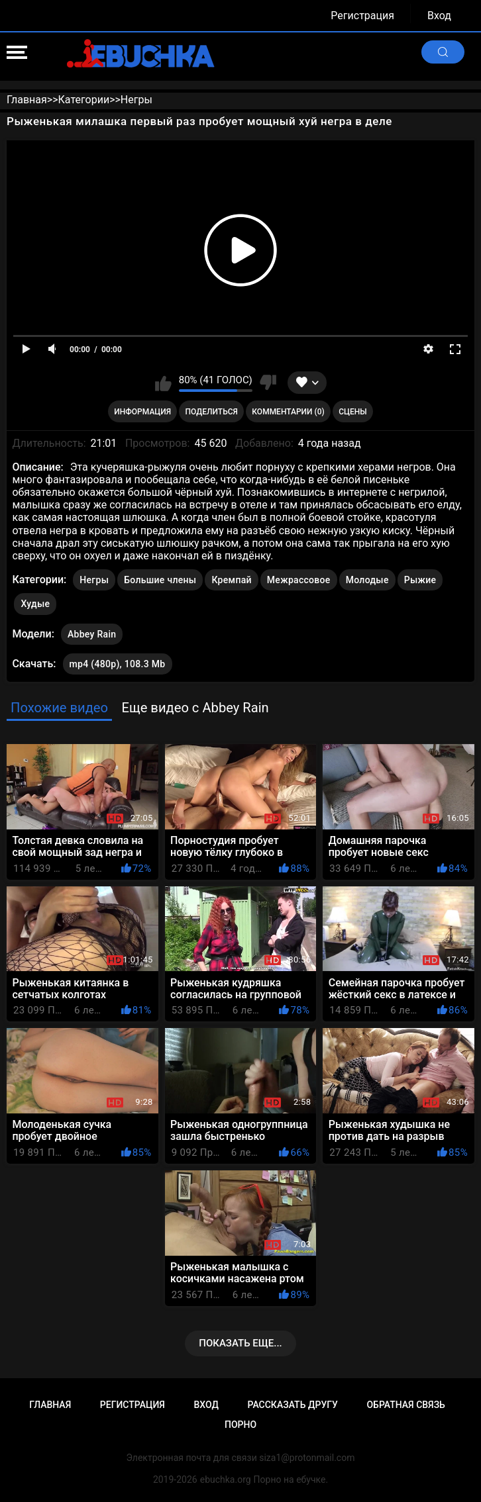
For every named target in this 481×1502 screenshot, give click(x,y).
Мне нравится (163, 382)
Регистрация (362, 15)
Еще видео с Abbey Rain (194, 708)
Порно (240, 1424)
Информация (142, 411)
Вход (439, 15)
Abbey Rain (92, 631)
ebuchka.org (225, 1479)
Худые (35, 603)
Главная (50, 1404)
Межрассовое (299, 580)
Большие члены (160, 580)
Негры (94, 580)
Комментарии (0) (288, 411)
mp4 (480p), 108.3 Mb (118, 664)
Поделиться (212, 411)
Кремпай (231, 580)
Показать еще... (240, 1343)
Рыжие (420, 580)
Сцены (353, 411)
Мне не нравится (268, 382)
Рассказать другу (293, 1404)
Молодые (367, 580)
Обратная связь (405, 1404)
